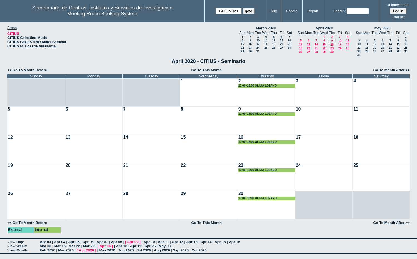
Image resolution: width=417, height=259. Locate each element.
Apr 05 (73, 242)
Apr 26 (150, 246)
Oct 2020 (199, 250)
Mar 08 (45, 246)
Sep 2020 (181, 250)
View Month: (17, 250)
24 (258, 47)
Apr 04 (59, 242)
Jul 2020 (144, 250)
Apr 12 (177, 242)
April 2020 (324, 28)
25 (265, 47)
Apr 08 (116, 242)
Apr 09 (132, 242)
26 (273, 47)
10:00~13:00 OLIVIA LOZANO (257, 85)
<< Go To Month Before (27, 70)
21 (289, 44)
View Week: (17, 246)
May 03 (165, 246)
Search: (339, 11)
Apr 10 (149, 242)
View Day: (15, 242)
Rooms (291, 11)
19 (273, 44)
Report (312, 11)
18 (265, 44)
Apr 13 (191, 242)
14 (289, 40)
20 (281, 44)
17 (258, 44)
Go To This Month (206, 70)
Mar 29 (88, 246)
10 (258, 40)
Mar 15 (60, 246)
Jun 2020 (126, 250)
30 (250, 51)
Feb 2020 (47, 250)
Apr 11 (163, 242)
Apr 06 (87, 242)
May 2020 (382, 28)
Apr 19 (135, 246)
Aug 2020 (162, 250)
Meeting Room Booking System (102, 13)
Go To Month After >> (391, 70)
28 (289, 47)
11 (265, 40)
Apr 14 (205, 242)
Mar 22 (74, 246)
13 (281, 40)
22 (242, 47)
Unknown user (398, 5)
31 (258, 51)
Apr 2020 (86, 250)
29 (242, 51)
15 (242, 44)
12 (273, 40)
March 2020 (266, 28)
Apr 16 (234, 242)
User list (398, 17)
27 (281, 47)
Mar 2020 (66, 250)
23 (250, 47)
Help (273, 11)
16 (250, 44)
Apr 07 (102, 242)
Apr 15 (220, 242)
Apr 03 (45, 242)
